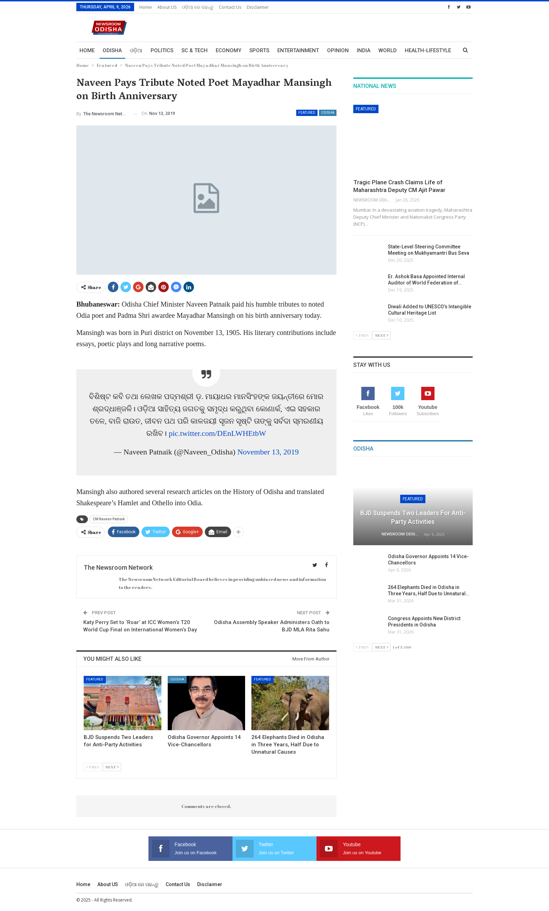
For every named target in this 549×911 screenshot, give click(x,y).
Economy (228, 50)
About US (167, 7)
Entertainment (298, 50)
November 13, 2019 (268, 451)
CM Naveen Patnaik (109, 519)
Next (112, 766)
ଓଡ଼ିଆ (136, 50)
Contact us (230, 7)
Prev (93, 766)
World (387, 50)
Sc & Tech (194, 50)
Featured (306, 113)
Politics (162, 50)
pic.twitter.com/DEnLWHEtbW (217, 433)
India (363, 50)
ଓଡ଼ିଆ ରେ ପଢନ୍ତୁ (198, 7)
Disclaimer (258, 7)
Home (145, 7)
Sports (259, 50)
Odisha (112, 50)
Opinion (338, 50)
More (412, 50)
